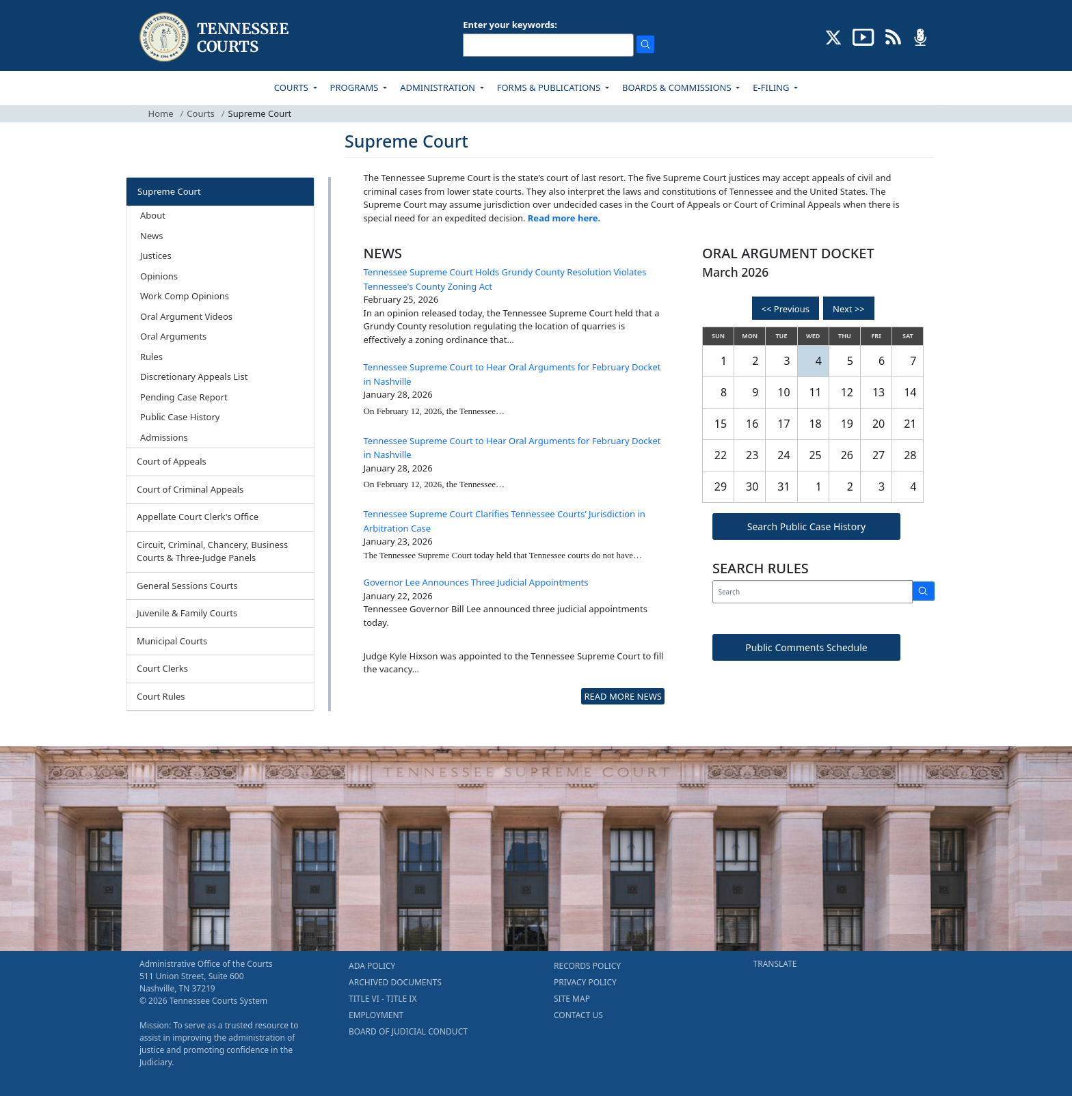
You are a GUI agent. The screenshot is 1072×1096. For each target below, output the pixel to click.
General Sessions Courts (187, 585)
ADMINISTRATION (438, 87)
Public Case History (179, 417)
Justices (156, 255)
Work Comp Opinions (184, 296)
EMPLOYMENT (376, 1015)
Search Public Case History (806, 526)
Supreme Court (169, 191)
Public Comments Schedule (806, 647)
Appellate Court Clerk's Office (197, 516)
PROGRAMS (355, 87)
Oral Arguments (173, 336)
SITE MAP (572, 998)
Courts (200, 113)
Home (161, 113)
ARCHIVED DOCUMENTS (395, 982)
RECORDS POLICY (587, 966)
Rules (151, 357)
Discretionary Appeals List (193, 376)
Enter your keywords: (510, 24)
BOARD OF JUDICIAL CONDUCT (408, 1031)
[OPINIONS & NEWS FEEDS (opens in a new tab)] (893, 36)
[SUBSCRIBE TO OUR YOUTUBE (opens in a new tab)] (863, 36)
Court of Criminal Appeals (190, 489)
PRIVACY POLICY (585, 982)
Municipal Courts (172, 641)
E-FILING (772, 87)
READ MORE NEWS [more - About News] (622, 696)
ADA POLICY (372, 966)
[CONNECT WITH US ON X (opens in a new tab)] (833, 36)
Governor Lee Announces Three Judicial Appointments (476, 582)
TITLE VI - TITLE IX (382, 998)
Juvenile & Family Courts (187, 613)
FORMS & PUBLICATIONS (550, 87)
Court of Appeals (171, 461)
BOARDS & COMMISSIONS (678, 87)
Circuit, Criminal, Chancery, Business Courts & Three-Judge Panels (212, 551)
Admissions (164, 437)
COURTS (292, 87)
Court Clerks (162, 668)
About (152, 215)
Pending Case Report (184, 397)
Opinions (159, 276)
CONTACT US (578, 1015)
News (151, 236)
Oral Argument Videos (186, 316)
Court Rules (161, 696)
